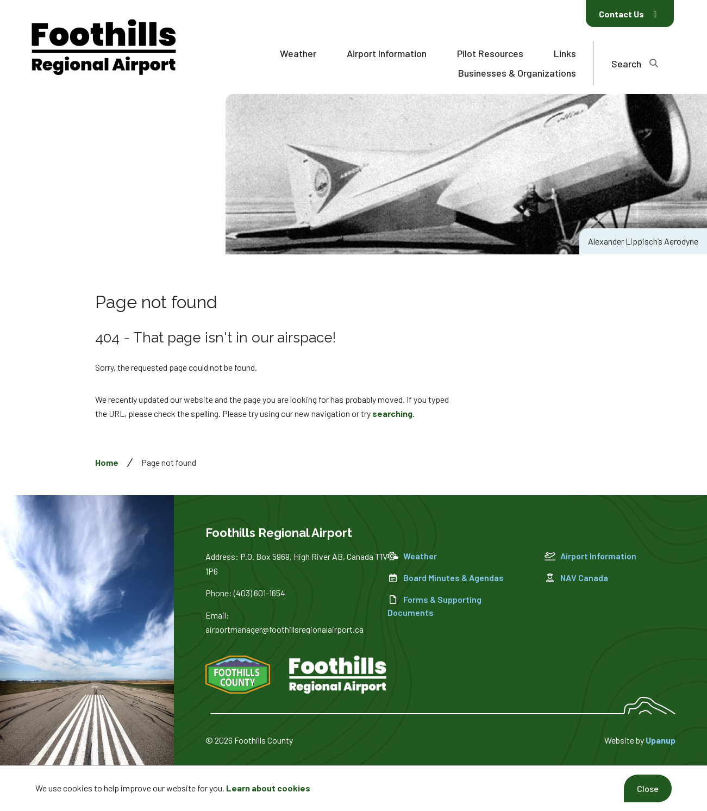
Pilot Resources (490, 53)
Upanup (660, 740)
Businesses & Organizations (517, 73)
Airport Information (387, 53)
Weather (298, 53)
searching (392, 413)
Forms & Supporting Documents (434, 605)
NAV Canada (576, 577)
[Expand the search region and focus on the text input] (634, 63)
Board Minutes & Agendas (445, 577)
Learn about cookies (268, 788)
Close (648, 788)
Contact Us (627, 14)
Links (565, 53)
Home (106, 462)
